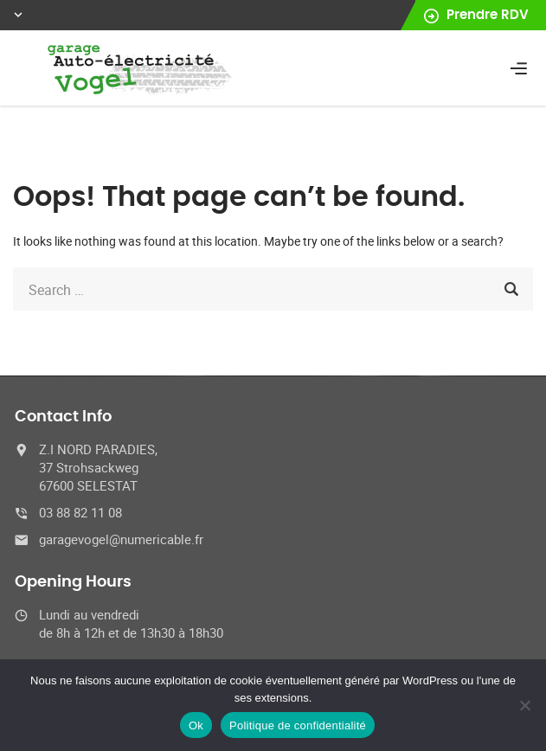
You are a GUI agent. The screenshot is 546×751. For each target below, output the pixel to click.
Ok (196, 725)
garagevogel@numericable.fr (121, 539)
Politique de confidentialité (297, 725)
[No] (524, 705)
